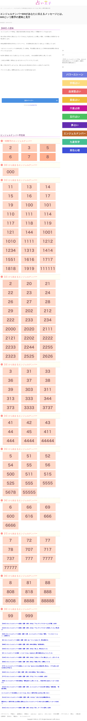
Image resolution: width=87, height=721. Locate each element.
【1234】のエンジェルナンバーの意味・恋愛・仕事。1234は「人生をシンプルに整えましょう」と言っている (30, 657)
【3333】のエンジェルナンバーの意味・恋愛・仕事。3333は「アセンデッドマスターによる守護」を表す (29, 623)
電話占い (15, 716)
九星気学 (3, 716)
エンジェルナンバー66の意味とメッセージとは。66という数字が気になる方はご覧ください (25, 693)
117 (63, 55)
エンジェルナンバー (25, 716)
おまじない (34, 714)
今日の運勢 (56, 714)
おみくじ (40, 714)
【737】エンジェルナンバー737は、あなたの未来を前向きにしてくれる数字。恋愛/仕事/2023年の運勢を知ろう (74, 61)
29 (63, 67)
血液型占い (20, 714)
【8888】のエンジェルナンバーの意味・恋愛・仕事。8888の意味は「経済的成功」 (23, 644)
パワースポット (65, 714)
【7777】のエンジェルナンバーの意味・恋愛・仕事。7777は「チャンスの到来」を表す (24, 676)
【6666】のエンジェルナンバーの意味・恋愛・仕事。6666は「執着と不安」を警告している (25, 661)
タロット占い (48, 714)
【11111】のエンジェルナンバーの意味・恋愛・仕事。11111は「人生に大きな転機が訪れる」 (26, 697)
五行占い (9, 716)
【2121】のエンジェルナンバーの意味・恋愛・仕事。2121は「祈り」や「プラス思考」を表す (26, 707)
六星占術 (78, 714)
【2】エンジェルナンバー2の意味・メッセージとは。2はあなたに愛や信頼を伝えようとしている (26, 653)
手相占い (13, 714)
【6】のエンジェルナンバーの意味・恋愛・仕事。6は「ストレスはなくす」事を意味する (24, 640)
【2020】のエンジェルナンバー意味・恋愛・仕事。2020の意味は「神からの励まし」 (23, 672)
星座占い (26, 714)
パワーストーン (5, 714)
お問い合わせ (56, 719)
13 (63, 50)
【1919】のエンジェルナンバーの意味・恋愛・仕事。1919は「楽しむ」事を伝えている (24, 648)
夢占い (72, 714)
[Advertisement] (30, 85)
